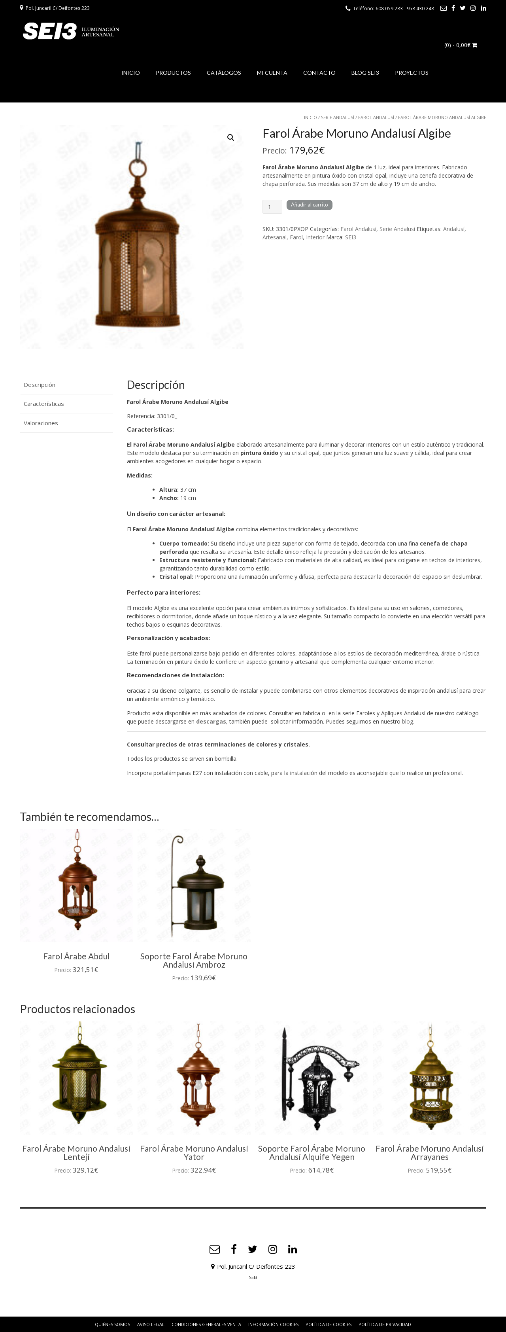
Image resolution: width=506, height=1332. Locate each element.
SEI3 (350, 237)
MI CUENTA (272, 72)
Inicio (310, 117)
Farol (296, 237)
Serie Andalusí (337, 117)
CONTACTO (319, 72)
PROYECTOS (412, 72)
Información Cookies (273, 1324)
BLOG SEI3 (365, 72)
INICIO (130, 72)
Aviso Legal (150, 1324)
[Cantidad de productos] (272, 207)
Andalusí (453, 229)
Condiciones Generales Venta (206, 1324)
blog (407, 721)
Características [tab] (44, 403)
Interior (315, 237)
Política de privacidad (385, 1324)
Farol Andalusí (376, 117)
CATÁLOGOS (224, 72)
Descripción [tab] (39, 384)
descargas (211, 721)
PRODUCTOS (173, 72)
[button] (231, 138)
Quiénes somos (112, 1324)
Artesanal (274, 237)
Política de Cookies (328, 1324)
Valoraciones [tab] (41, 423)
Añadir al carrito (309, 204)
